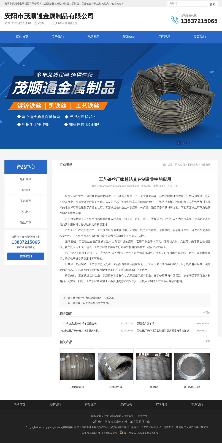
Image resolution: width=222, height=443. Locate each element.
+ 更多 (206, 312)
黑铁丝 (25, 190)
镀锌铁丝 (25, 179)
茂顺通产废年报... (173, 323)
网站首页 (22, 36)
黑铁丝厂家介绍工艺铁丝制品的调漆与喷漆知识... (173, 331)
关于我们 (58, 36)
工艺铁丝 (25, 200)
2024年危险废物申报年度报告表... (97, 323)
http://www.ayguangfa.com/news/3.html (119, 186)
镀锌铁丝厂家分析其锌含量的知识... (97, 331)
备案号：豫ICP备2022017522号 (99, 432)
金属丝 (154, 387)
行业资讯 (205, 164)
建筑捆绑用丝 (192, 387)
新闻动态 (129, 36)
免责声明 (143, 415)
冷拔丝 (25, 211)
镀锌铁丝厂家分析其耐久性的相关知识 (94, 297)
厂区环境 (164, 36)
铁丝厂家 (25, 222)
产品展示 (93, 36)
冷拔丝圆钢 (77, 387)
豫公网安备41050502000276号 (139, 432)
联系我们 (200, 36)
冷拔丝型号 (115, 387)
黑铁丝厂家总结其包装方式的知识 (91, 303)
